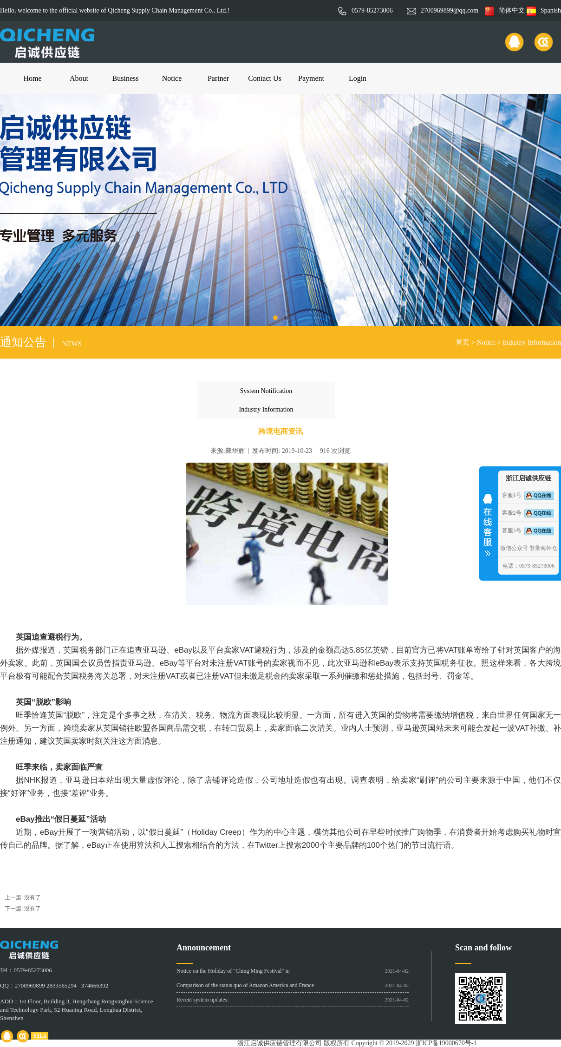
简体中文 (505, 10)
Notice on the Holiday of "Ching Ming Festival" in (233, 971)
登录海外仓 (543, 548)
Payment (311, 78)
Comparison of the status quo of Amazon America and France (245, 985)
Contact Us (264, 78)
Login (357, 78)
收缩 (487, 522)
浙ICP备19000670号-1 (446, 1043)
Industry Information (532, 342)
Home (32, 78)
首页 (463, 342)
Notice (172, 78)
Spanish (544, 10)
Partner (218, 78)
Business (125, 78)
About (79, 78)
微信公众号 (514, 548)
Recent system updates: (202, 999)
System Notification (266, 390)
